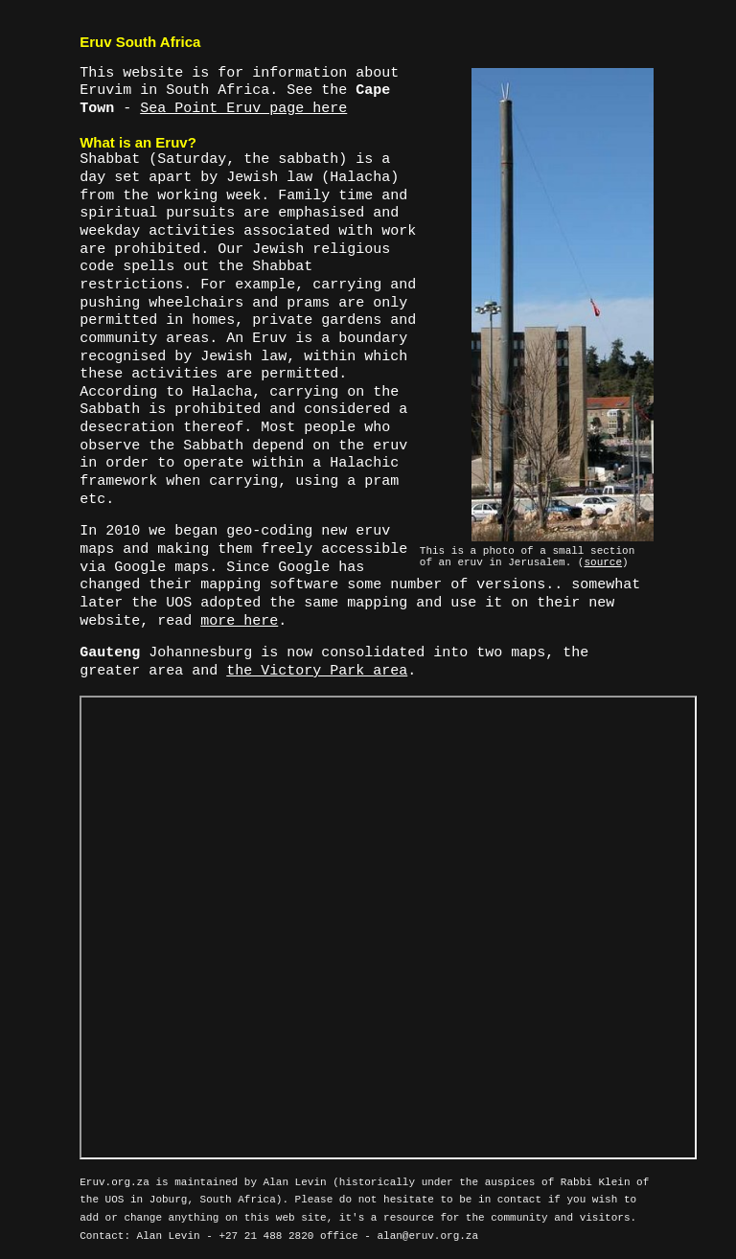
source (603, 562)
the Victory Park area (316, 671)
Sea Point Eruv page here (243, 109)
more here (239, 621)
